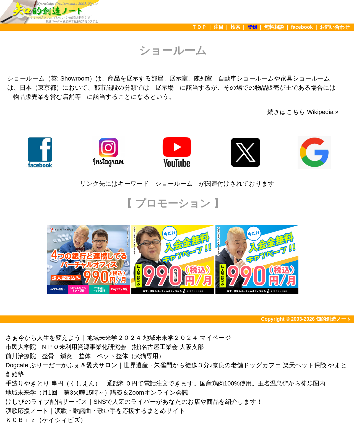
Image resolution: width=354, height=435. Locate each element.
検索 (235, 27)
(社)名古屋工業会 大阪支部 (167, 346)
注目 (218, 27)
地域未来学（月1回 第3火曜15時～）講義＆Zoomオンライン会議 (97, 392)
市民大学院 (21, 346)
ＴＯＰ (199, 27)
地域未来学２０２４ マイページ (187, 337)
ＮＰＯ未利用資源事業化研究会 (83, 346)
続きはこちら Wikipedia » (303, 111)
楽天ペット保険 (304, 365)
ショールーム (174, 183)
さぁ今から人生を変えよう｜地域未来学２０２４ (74, 337)
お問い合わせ (335, 27)
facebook (302, 27)
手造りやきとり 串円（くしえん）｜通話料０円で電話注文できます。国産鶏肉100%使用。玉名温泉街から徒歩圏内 (165, 383)
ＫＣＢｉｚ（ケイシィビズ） (46, 419)
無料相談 (274, 27)
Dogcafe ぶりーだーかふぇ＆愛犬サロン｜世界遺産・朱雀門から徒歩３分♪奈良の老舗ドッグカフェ (143, 365)
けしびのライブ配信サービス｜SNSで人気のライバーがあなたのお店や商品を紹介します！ (134, 401)
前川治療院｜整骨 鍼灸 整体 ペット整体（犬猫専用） (85, 356)
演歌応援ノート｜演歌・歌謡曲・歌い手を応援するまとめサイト (95, 410)
